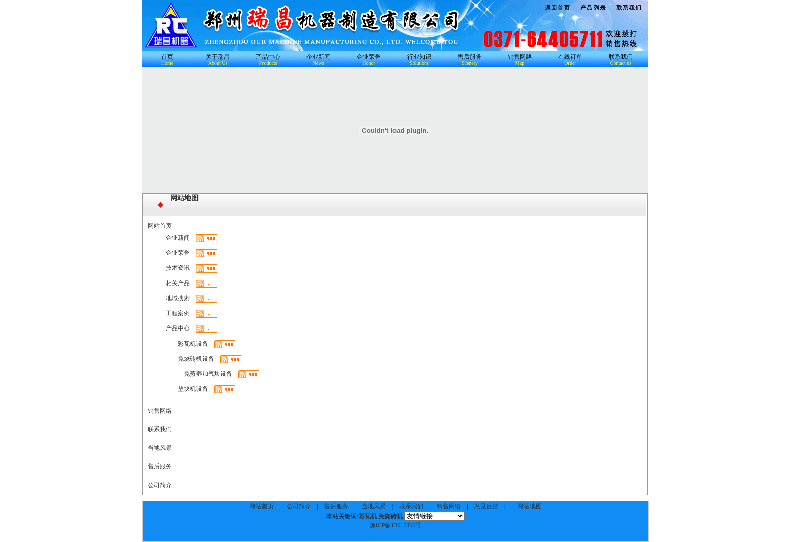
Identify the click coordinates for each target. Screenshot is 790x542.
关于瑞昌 (218, 56)
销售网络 (520, 56)
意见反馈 (486, 506)
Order (570, 63)
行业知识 (419, 56)
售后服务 (469, 56)
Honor (368, 63)
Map (519, 63)
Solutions (419, 63)
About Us (218, 63)
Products (268, 63)
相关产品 (178, 283)
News (318, 63)
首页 (167, 56)
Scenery (470, 63)
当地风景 (160, 447)
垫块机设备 (193, 388)
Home (167, 63)
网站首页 (160, 225)
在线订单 (570, 56)
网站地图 (184, 198)
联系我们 (621, 56)
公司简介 (160, 485)
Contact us (621, 63)
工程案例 (178, 313)
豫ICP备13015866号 (396, 525)
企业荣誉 (369, 56)
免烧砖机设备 (196, 358)
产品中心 (268, 56)
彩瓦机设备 (193, 343)
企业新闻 (318, 56)
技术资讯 (178, 268)
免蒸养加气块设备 (208, 373)
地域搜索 (178, 298)
